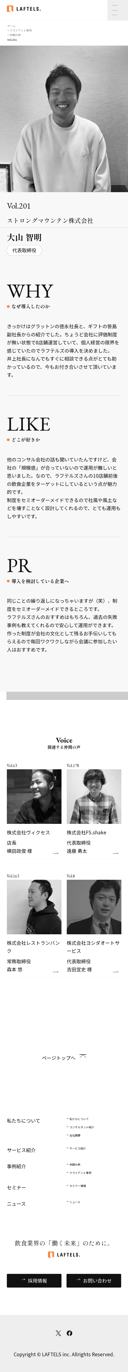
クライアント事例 (80, 1173)
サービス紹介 (77, 1148)
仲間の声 (74, 1164)
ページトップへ (58, 1057)
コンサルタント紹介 (81, 1127)
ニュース (74, 1202)
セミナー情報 (77, 1186)
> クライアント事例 (19, 30)
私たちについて (79, 1119)
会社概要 (74, 1135)
